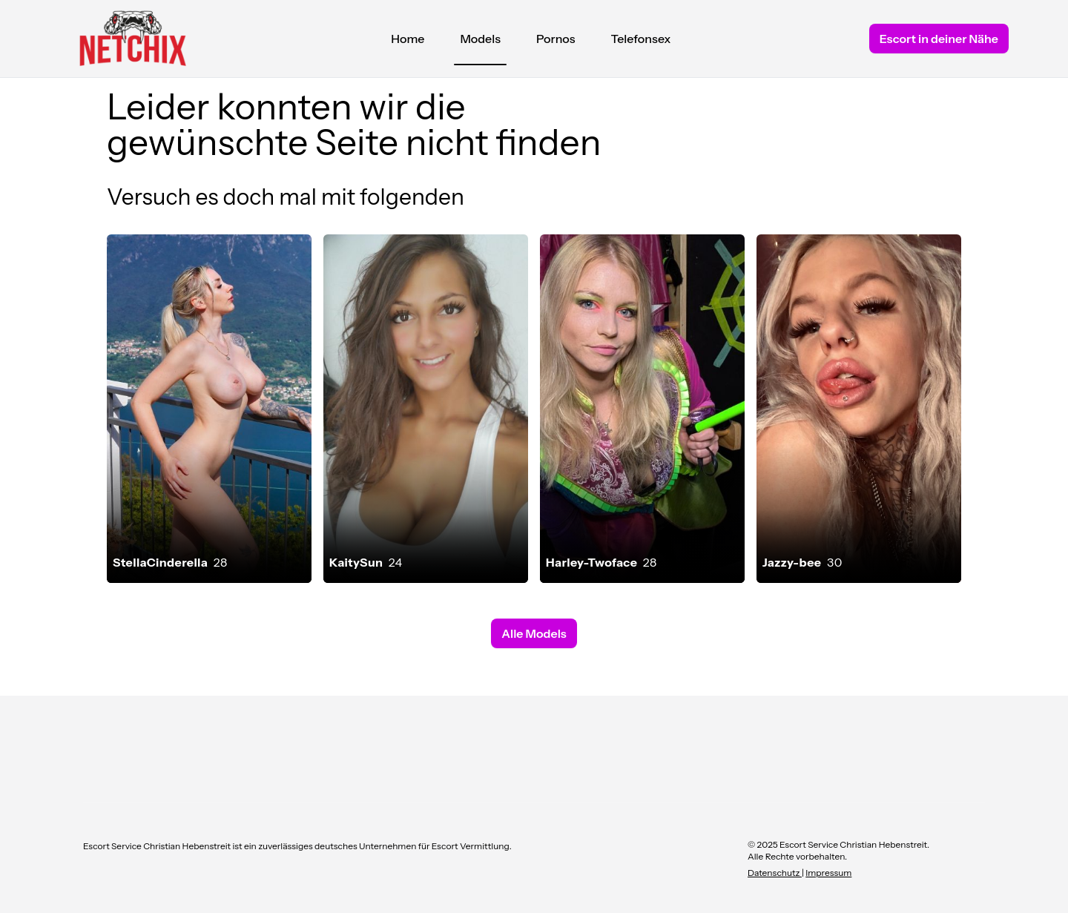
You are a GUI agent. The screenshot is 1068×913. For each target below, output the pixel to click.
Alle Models (533, 633)
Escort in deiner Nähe (939, 38)
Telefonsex (641, 38)
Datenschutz (775, 872)
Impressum (828, 872)
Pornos (556, 38)
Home (407, 38)
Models (480, 42)
